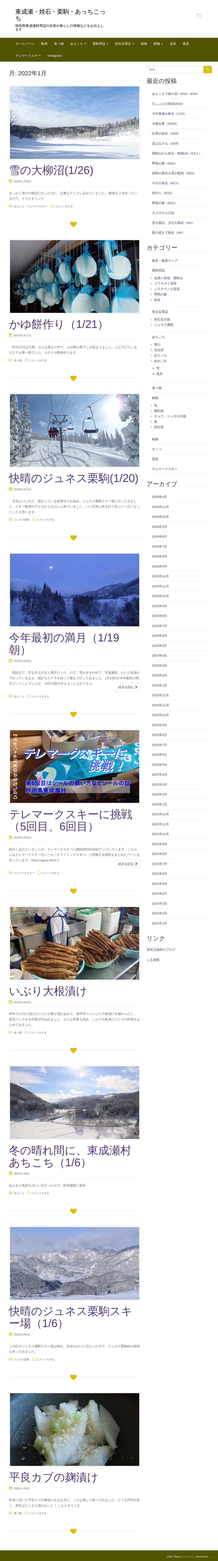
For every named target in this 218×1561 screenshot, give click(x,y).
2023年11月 (160, 586)
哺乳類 (159, 411)
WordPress (202, 1556)
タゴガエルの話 (163, 213)
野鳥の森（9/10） (164, 203)
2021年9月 (159, 844)
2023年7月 (159, 626)
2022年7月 (159, 745)
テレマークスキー (28, 55)
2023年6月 (159, 635)
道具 (173, 43)
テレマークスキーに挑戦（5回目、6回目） (70, 820)
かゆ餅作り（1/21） (59, 324)
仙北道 (159, 350)
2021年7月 (159, 864)
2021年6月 (159, 873)
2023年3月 (159, 665)
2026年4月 (159, 497)
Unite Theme (173, 1556)
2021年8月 (159, 854)
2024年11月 (160, 507)
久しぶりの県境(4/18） (168, 104)
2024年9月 (159, 526)
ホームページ (24, 43)
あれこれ (160, 361)
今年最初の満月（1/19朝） (64, 643)
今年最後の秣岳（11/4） (169, 113)
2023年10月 (160, 596)
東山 (157, 344)
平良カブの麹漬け (53, 1477)
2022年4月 (159, 774)
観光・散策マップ (165, 260)
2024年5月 (159, 566)
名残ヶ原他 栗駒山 (168, 278)
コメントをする (64, 206)
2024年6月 (159, 556)
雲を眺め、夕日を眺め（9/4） (173, 223)
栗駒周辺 (100, 43)
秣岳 (157, 300)
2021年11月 (160, 824)
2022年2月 (159, 794)
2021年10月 (160, 834)
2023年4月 (159, 655)
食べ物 (59, 43)
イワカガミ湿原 (165, 283)
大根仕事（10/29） (165, 123)
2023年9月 (159, 606)
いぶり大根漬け (48, 991)
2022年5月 (159, 764)
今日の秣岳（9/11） (166, 183)
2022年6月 (159, 754)
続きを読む (127, 687)
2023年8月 (159, 616)
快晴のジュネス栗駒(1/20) (74, 478)
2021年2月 (159, 913)
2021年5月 (159, 883)
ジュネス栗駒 (21, 519)
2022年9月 (159, 725)
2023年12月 (160, 576)
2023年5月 (159, 645)
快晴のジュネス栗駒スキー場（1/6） (70, 1317)
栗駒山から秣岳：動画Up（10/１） (177, 153)
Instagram (54, 55)
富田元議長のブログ (161, 949)
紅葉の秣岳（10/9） (166, 133)
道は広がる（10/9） (166, 143)
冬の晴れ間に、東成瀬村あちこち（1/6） (70, 1156)
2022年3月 (159, 784)
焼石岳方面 (162, 319)
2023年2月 (159, 675)
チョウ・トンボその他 (170, 416)
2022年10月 (160, 715)
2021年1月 (159, 923)
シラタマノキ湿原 (167, 289)
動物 (158, 43)
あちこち (78, 43)
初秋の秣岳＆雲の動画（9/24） (174, 173)
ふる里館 (153, 960)
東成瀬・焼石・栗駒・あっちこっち (60, 15)
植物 (144, 43)
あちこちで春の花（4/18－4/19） (175, 94)
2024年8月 (159, 536)
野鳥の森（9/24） (164, 163)
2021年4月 (159, 893)
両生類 (159, 427)
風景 (186, 43)
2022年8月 (159, 735)
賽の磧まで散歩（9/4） (168, 232)
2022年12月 (160, 695)
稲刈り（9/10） (163, 193)
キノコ (157, 449)
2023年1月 (159, 685)
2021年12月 (160, 814)
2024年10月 (160, 516)
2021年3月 (159, 903)
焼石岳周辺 (124, 43)
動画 (44, 43)
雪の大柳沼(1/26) (51, 170)
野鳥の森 (160, 294)
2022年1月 (159, 804)
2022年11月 (160, 705)
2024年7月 (159, 546)
